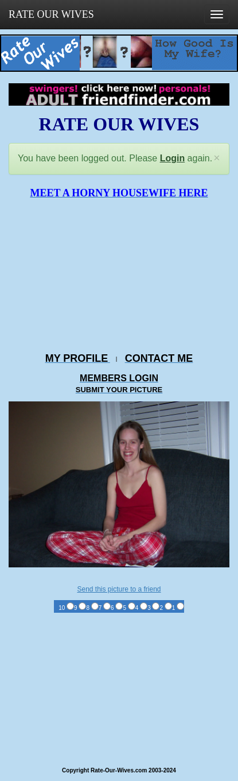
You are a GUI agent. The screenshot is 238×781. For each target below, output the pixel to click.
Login (172, 158)
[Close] (216, 158)
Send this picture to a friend (119, 589)
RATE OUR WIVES (51, 14)
